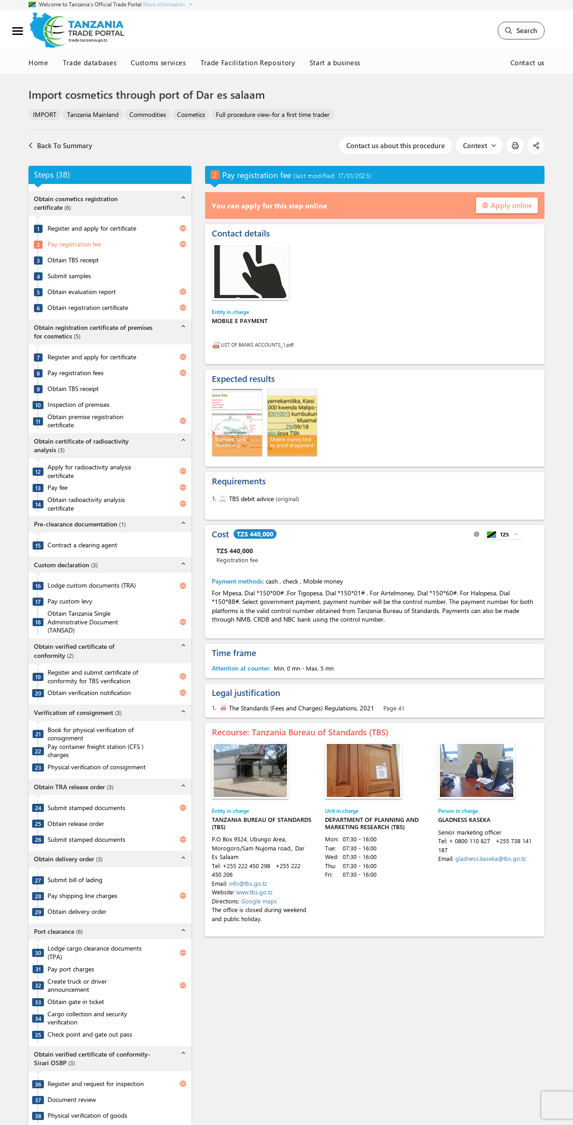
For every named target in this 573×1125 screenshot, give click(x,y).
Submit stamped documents (86, 808)
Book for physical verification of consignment (91, 734)
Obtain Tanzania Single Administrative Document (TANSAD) (83, 621)
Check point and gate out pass (90, 1034)
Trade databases (90, 62)
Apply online (507, 205)
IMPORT (44, 114)
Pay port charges (71, 969)
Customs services (158, 62)
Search (521, 30)
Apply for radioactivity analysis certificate (89, 471)
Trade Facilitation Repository (248, 62)
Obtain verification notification (89, 693)
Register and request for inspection (96, 1084)
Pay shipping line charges (82, 896)
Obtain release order (76, 824)
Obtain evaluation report (82, 292)
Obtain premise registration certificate (86, 421)
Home (38, 62)
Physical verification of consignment (97, 767)
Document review (72, 1100)
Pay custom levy (70, 601)
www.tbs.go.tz (254, 892)
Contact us (528, 62)
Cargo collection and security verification (87, 1018)
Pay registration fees (76, 373)
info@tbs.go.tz (248, 883)
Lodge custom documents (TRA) (92, 585)
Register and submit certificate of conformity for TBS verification (93, 676)
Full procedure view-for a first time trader (272, 114)
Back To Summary (60, 145)
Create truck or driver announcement (77, 985)
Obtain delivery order (77, 912)
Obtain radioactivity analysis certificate (86, 504)
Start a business (335, 62)
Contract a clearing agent (82, 545)
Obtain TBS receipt (73, 260)
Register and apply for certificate (92, 228)
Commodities (147, 114)
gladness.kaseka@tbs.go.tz (490, 858)
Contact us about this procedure (395, 145)
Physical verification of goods (87, 1115)
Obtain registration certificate (88, 308)
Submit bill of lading (75, 880)
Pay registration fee (74, 244)
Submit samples (69, 276)
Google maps (259, 901)
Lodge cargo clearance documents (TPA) (95, 952)
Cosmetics (191, 114)
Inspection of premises (79, 405)
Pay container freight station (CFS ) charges (95, 751)
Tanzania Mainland (93, 114)
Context (479, 145)
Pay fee (57, 487)
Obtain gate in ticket (76, 1002)
